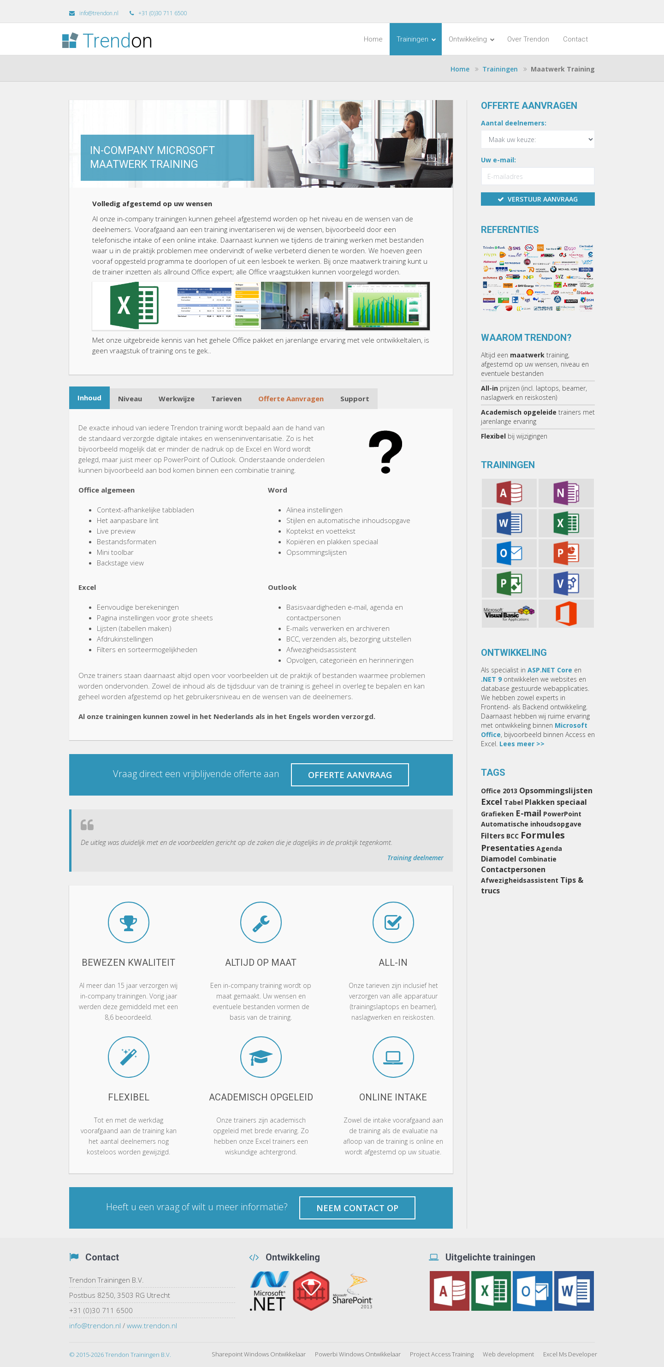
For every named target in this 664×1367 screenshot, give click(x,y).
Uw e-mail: (498, 159)
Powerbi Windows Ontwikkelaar (358, 1354)
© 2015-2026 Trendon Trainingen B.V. (120, 1354)
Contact (575, 39)
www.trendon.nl (152, 1325)
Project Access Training (442, 1354)
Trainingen (416, 39)
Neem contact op (357, 1207)
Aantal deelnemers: (513, 123)
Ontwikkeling (472, 39)
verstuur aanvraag (538, 199)
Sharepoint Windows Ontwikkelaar (259, 1354)
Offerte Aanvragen (291, 398)
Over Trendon (528, 39)
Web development (508, 1354)
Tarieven (226, 398)
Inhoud (89, 397)
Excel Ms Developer (570, 1354)
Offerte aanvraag (350, 774)
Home (373, 39)
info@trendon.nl (95, 1325)
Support (354, 398)
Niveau (130, 398)
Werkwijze (177, 398)
